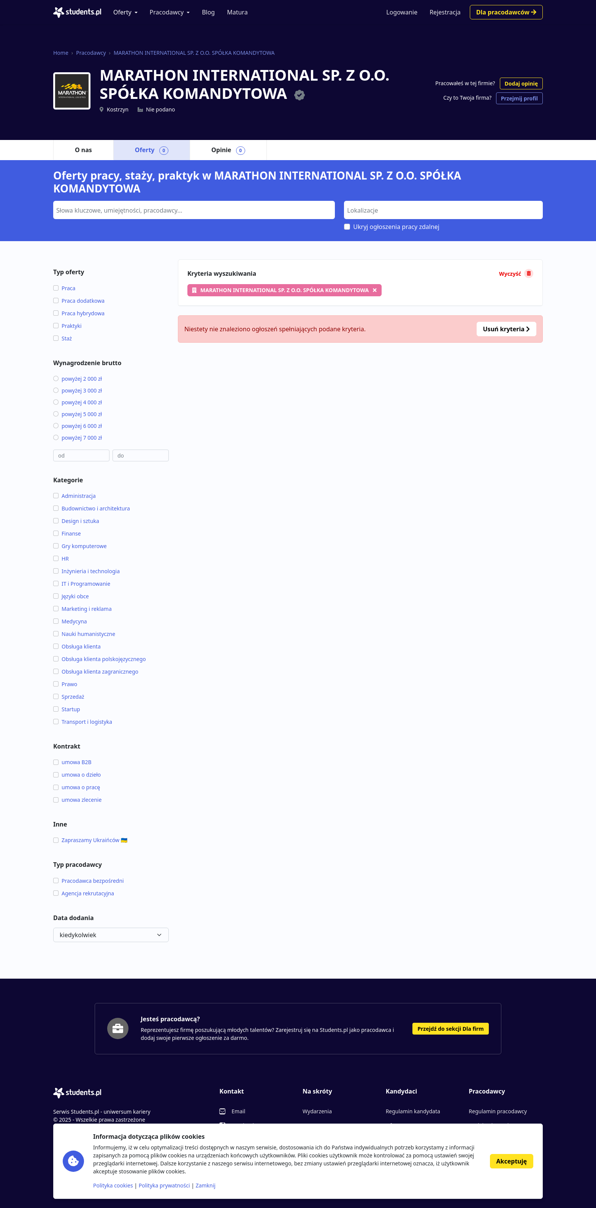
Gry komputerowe (80, 546)
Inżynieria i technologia (86, 571)
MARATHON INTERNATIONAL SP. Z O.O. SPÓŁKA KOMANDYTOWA (194, 52)
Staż (62, 338)
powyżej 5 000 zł (77, 414)
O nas (83, 150)
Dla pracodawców (506, 12)
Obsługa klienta (77, 646)
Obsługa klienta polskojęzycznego (99, 659)
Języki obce (71, 596)
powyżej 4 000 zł (77, 402)
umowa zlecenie (77, 799)
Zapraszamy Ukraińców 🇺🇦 (90, 840)
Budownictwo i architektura (91, 508)
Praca (64, 288)
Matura (237, 12)
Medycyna (70, 621)
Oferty (122, 12)
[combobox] (194, 210)
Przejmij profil (519, 98)
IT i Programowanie (81, 583)
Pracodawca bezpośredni (88, 880)
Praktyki (67, 325)
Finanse (67, 533)
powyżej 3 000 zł (77, 390)
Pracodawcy (167, 12)
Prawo (65, 684)
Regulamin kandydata (413, 1111)
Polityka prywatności (164, 1185)
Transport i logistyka (82, 721)
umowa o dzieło (77, 774)
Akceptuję (511, 1161)
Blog (208, 12)
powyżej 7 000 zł (77, 437)
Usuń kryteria (506, 329)
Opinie (228, 150)
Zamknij (206, 1185)
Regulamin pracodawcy (498, 1111)
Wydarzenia (317, 1111)
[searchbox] (193, 209)
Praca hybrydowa (79, 313)
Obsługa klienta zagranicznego (95, 671)
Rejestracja (445, 12)
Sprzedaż (68, 696)
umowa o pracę (76, 787)
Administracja (74, 495)
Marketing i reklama (82, 608)
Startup (66, 709)
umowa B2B (72, 762)
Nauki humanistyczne (84, 633)
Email (238, 1111)
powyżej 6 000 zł (77, 425)
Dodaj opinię (521, 83)
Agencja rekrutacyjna (83, 893)
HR (61, 558)
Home (60, 52)
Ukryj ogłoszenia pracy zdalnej (396, 227)
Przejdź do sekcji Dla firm (450, 1028)
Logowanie (401, 12)
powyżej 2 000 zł (77, 378)
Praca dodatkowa (79, 300)
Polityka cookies (113, 1185)
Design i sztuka (76, 521)
